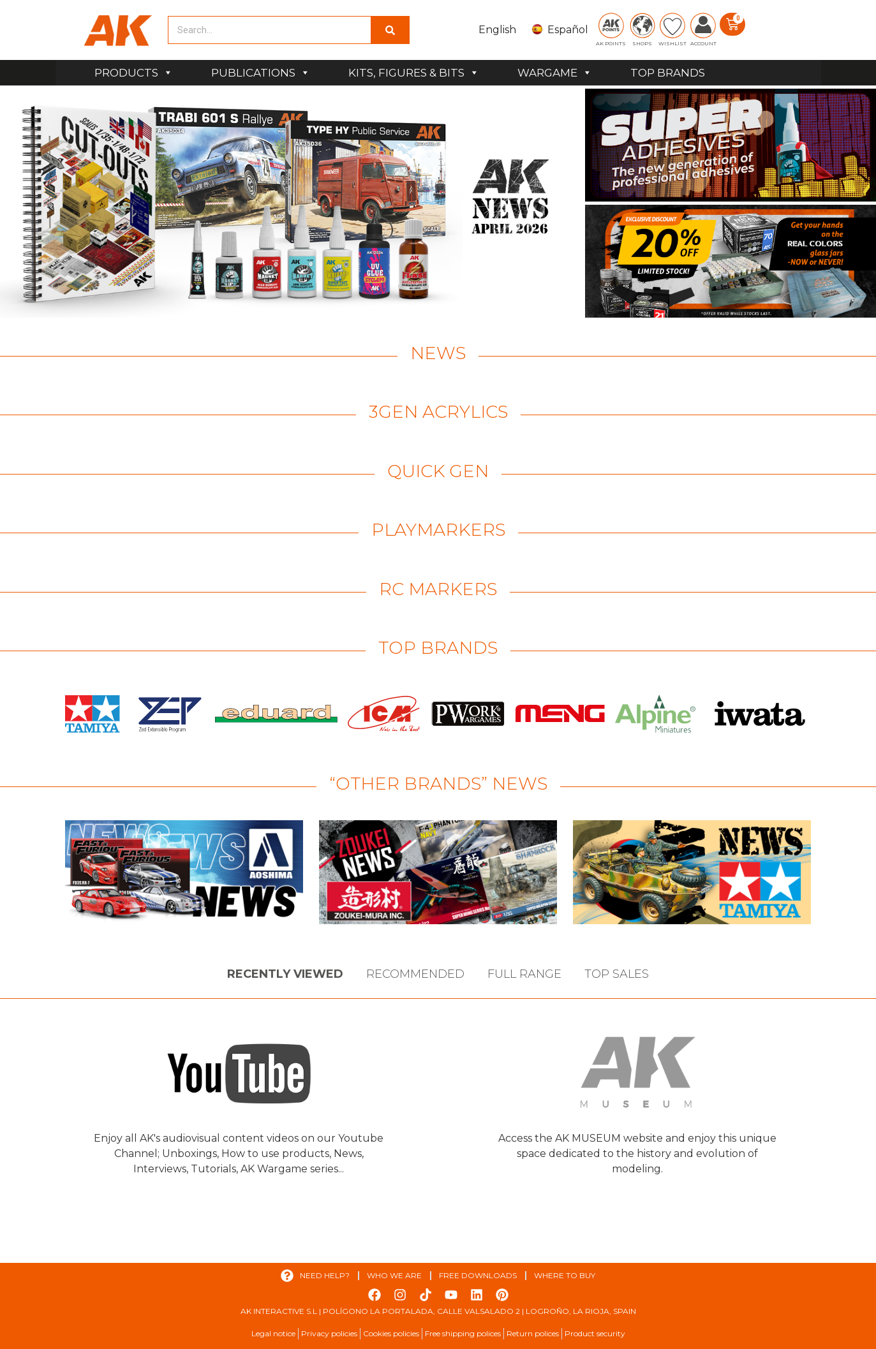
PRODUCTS (133, 72)
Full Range (524, 974)
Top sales (616, 974)
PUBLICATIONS (260, 72)
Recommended (415, 974)
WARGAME (554, 72)
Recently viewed (285, 974)
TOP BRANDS (667, 72)
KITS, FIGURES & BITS (413, 72)
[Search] (390, 30)
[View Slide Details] (291, 203)
